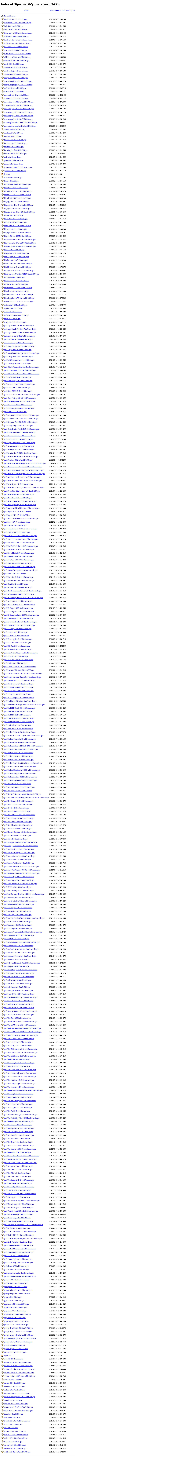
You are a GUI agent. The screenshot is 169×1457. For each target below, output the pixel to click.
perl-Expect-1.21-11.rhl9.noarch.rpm (17, 532)
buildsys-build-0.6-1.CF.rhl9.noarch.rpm (18, 40)
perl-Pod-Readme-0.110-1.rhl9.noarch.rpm (19, 904)
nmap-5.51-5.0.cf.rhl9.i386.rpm (15, 322)
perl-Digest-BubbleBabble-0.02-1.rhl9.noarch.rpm (21, 508)
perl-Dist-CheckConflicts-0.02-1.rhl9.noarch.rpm (21, 518)
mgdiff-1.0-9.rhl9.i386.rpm (13, 308)
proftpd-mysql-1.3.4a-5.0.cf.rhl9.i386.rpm (18, 1335)
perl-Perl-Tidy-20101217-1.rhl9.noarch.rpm (19, 880)
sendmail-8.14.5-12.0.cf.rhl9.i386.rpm (17, 1362)
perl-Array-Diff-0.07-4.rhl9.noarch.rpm (17, 350)
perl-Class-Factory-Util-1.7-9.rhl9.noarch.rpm (20, 398)
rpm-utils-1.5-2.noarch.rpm (13, 1359)
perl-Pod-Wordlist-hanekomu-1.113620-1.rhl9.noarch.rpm (24, 918)
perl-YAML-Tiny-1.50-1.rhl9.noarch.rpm (18, 1263)
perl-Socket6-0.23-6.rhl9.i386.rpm (16, 959)
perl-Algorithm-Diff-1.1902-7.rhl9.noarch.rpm (20, 329)
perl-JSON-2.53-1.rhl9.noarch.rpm (16, 656)
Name (26, 10)
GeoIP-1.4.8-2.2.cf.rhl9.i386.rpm (15, 19)
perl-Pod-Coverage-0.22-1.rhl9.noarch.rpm (19, 890)
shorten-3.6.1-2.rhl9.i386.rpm (14, 1383)
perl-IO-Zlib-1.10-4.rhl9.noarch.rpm (16, 636)
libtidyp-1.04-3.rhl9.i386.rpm (14, 277)
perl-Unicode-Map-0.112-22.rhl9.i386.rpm (19, 1204)
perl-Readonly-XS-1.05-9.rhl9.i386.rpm (18, 928)
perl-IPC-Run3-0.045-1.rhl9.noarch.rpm (18, 649)
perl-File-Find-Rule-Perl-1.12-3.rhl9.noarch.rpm (21, 546)
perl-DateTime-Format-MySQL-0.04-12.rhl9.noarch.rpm (24, 470)
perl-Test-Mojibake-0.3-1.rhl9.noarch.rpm (18, 1094)
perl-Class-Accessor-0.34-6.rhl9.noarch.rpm (19, 384)
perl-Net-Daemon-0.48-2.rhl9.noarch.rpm (18, 801)
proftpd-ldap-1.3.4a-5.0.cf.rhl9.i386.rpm (18, 1331)
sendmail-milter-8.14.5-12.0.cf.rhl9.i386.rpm (19, 1376)
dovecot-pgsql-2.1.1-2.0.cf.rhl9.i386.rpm (18, 119)
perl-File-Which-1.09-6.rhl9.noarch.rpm (18, 563)
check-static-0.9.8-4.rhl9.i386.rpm (16, 74)
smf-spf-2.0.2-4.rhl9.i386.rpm (14, 1390)
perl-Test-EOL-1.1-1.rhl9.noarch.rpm (17, 1059)
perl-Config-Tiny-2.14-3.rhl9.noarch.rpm (18, 425)
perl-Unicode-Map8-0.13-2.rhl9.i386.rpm (18, 1207)
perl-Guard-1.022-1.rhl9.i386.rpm (16, 584)
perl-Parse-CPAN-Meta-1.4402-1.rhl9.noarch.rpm (21, 866)
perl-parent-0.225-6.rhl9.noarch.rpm (16, 1280)
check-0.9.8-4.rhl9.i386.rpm (14, 64)
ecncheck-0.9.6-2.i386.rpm (13, 133)
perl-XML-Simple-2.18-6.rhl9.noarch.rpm (18, 1252)
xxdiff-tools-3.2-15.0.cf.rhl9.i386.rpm (17, 1452)
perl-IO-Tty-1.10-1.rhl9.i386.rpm (15, 632)
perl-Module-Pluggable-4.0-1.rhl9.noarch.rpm (20, 773)
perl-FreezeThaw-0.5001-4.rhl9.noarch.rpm (19, 580)
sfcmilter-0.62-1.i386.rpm (13, 1379)
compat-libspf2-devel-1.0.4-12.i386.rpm (18, 81)
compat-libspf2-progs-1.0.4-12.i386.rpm (18, 85)
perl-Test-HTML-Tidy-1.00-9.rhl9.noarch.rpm (20, 1073)
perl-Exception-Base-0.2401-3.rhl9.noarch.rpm (20, 529)
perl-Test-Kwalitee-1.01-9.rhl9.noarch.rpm (19, 1080)
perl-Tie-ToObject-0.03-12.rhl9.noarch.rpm (19, 1187)
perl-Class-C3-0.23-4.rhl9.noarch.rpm (17, 388)
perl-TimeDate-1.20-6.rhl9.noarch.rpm (17, 1190)
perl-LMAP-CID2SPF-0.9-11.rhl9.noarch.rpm (20, 667)
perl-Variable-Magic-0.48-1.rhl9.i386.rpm (18, 1221)
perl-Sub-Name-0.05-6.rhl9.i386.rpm (17, 987)
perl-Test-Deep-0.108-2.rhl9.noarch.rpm (18, 1042)
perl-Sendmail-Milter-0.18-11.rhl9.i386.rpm (19, 952)
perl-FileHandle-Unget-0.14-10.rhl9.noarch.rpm (20, 570)
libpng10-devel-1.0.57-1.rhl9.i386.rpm (17, 233)
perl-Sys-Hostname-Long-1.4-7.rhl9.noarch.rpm (20, 997)
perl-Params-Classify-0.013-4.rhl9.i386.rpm (19, 853)
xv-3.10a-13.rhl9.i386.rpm (13, 1441)
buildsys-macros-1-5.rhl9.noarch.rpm (17, 43)
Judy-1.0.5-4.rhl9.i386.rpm (13, 26)
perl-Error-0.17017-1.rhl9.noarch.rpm (17, 522)
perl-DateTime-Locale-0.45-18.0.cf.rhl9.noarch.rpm (22, 477)
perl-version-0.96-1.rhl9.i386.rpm (15, 1283)
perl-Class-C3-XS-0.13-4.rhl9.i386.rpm (17, 391)
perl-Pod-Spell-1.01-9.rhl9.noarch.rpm (17, 911)
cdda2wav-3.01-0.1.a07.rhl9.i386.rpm (17, 57)
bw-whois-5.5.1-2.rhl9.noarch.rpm (16, 47)
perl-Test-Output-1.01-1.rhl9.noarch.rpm (18, 1108)
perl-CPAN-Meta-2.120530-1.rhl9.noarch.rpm (20, 370)
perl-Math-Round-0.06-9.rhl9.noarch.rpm (18, 729)
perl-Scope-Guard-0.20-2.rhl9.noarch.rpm (18, 946)
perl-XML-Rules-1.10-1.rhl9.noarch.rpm (18, 1242)
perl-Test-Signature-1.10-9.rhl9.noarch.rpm (19, 1128)
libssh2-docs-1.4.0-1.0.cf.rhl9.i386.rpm (17, 267)
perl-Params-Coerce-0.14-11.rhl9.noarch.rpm (19, 856)
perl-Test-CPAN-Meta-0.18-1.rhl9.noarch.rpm (20, 1025)
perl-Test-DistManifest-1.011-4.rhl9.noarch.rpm (20, 1052)
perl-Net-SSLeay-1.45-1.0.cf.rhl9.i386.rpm (19, 818)
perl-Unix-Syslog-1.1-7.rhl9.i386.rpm (17, 1218)
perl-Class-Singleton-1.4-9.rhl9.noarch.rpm (19, 408)
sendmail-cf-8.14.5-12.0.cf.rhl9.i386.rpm (18, 1366)
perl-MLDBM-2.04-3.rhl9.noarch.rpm (17, 694)
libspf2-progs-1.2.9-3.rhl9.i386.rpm (16, 257)
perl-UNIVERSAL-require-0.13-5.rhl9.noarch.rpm (21, 1201)
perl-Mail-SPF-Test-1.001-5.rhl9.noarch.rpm (19, 708)
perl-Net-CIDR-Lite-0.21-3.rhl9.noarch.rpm (19, 787)
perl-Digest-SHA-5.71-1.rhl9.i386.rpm (17, 515)
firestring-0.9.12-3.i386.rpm (14, 147)
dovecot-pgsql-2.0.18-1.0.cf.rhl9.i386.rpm (18, 116)
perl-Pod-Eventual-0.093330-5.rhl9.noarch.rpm (20, 901)
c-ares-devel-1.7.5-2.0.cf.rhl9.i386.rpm (17, 54)
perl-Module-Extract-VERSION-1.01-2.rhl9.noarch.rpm (23, 746)
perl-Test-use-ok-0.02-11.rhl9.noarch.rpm (18, 1166)
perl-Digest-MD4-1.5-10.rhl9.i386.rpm (17, 512)
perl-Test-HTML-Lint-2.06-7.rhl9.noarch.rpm (20, 1070)
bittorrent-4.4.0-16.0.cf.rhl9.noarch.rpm (18, 33)
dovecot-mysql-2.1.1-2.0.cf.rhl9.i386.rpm (18, 112)
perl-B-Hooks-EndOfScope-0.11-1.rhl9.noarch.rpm (22, 353)
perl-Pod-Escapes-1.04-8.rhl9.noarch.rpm (18, 897)
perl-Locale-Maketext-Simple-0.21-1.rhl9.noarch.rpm (22, 677)
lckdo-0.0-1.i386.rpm (11, 181)
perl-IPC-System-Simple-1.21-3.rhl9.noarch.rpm (21, 653)
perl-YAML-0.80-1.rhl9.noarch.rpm (16, 1256)
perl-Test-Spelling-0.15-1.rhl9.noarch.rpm (18, 1132)
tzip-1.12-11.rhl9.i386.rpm (13, 1424)
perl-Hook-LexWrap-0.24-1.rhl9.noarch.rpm (19, 605)
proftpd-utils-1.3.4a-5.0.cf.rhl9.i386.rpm (18, 1342)
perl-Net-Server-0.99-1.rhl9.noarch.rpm (18, 822)
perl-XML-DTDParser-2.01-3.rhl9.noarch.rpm (20, 1232)
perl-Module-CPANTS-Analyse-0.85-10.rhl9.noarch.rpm (24, 735)
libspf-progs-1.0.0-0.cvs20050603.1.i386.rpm (20, 246)
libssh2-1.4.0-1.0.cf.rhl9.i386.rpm (15, 260)
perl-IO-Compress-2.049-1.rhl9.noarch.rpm (19, 611)
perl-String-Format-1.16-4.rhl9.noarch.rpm (19, 973)
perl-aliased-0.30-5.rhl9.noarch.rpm (16, 1266)
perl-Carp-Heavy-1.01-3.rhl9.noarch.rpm (18, 381)
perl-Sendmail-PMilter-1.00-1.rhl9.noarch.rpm (20, 956)
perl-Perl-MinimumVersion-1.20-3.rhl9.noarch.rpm (22, 873)
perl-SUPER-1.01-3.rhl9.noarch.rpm (16, 939)
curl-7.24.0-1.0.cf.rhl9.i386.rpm (15, 88)
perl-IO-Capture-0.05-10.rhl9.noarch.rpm (18, 608)
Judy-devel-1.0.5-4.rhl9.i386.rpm (15, 29)
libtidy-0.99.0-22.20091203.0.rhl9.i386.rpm (19, 270)
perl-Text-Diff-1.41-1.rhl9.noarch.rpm (17, 1173)
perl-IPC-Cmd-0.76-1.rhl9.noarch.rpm (17, 642)
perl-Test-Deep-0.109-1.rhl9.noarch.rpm (18, 1046)
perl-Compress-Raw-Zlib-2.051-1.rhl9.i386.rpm (20, 422)
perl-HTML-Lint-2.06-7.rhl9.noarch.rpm (18, 587)
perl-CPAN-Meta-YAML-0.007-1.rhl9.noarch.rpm (21, 374)
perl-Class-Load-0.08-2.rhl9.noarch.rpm (18, 405)
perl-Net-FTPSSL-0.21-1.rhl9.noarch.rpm (18, 804)
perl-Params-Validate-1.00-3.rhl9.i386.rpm (19, 863)
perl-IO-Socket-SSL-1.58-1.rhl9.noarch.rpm (19, 625)
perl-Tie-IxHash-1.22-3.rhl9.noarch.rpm (18, 1183)
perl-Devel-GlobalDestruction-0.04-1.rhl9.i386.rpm (22, 491)
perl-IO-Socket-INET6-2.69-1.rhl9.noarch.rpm (20, 622)
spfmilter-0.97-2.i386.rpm (13, 1400)
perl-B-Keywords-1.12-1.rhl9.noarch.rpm (18, 357)
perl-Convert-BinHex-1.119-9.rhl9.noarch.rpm (20, 432)
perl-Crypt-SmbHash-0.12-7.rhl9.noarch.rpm (19, 443)
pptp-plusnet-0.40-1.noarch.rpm (15, 1311)
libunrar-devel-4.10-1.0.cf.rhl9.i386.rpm (18, 288)
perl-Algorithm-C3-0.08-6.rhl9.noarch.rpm (19, 326)
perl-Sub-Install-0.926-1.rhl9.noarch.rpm (18, 984)
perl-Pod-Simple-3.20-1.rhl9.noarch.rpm (18, 908)
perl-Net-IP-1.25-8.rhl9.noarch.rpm (16, 808)
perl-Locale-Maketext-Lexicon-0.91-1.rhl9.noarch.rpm (23, 673)
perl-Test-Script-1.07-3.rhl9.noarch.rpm (18, 1125)
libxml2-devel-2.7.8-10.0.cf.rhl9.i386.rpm (18, 295)
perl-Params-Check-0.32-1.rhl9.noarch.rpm (19, 849)
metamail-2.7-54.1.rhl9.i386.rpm (15, 305)
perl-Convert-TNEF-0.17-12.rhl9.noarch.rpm (19, 436)
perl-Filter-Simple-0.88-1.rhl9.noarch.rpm (18, 577)
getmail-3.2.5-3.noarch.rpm (13, 160)
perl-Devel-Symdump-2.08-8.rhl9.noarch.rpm (20, 505)
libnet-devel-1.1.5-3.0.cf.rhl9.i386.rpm (17, 226)
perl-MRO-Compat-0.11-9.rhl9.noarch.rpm (19, 698)
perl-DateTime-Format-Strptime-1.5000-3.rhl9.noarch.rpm (24, 474)
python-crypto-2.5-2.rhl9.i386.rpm (16, 1349)
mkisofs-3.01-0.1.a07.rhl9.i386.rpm (16, 315)
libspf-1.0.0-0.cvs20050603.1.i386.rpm (17, 236)
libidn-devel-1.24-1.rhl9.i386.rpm (15, 219)
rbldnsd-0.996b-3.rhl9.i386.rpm (15, 1352)
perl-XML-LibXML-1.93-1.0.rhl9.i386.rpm (19, 1235)
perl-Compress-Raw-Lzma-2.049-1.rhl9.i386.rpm (21, 419)
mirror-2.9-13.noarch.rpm (13, 312)
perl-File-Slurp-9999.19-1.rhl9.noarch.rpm (19, 560)
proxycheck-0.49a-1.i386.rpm (14, 1345)
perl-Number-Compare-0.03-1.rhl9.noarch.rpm (20, 832)
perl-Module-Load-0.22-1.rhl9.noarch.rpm (19, 760)
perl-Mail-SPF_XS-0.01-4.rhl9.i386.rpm (18, 711)
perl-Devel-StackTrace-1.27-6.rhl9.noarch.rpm (20, 501)
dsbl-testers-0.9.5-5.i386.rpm (14, 129)
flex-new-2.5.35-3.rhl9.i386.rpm (15, 153)
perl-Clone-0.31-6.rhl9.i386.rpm (15, 412)
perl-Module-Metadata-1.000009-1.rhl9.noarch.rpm (22, 770)
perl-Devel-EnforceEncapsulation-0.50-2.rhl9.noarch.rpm (24, 487)
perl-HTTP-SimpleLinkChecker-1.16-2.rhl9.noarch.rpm (23, 598)
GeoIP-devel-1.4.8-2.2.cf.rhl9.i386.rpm (17, 23)
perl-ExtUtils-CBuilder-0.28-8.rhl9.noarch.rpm (20, 536)
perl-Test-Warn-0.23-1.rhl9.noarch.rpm (17, 1152)
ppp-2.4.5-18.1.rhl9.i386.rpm (14, 1300)
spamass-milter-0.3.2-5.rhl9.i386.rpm (17, 1393)
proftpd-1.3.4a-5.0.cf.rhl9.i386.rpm (16, 1325)
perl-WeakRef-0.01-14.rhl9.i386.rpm (17, 1228)
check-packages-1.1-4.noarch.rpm (16, 71)
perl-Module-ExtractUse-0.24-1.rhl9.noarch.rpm (21, 749)
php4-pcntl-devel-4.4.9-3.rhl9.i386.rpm (17, 1290)
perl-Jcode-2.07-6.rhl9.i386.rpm (15, 663)
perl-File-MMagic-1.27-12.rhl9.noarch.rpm (19, 553)
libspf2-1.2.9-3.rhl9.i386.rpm (14, 250)
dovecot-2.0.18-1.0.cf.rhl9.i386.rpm (16, 95)
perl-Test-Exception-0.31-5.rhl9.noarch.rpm (19, 1063)
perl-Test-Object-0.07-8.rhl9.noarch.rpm (18, 1104)
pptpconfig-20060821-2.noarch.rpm (16, 1321)
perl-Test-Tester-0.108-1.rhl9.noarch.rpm (18, 1142)
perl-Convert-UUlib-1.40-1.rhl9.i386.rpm (18, 439)
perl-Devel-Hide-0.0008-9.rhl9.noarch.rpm (19, 494)
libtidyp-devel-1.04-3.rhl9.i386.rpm (16, 281)
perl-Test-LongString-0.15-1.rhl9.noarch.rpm (19, 1083)
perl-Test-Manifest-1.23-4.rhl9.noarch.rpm (19, 1087)
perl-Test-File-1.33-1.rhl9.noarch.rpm (17, 1066)
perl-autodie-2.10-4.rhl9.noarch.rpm (16, 1269)
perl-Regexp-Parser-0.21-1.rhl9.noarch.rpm (19, 935)
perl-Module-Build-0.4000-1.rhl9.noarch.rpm (20, 732)
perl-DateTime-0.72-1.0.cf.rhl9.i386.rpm (18, 460)
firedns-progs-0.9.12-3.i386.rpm (15, 143)
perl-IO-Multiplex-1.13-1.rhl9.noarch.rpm (18, 618)
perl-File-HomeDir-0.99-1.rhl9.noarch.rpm (19, 549)
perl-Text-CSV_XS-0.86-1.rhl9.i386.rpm (18, 1170)
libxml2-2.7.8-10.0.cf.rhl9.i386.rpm (16, 291)
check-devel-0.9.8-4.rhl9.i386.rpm (16, 67)
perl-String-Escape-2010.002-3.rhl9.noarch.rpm (20, 970)
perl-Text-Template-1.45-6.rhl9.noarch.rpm (19, 1180)
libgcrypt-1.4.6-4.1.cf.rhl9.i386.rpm (16, 201)
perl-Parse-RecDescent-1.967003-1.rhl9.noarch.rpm (22, 870)
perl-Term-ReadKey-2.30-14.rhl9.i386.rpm (19, 1008)
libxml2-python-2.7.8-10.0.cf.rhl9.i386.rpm (19, 298)
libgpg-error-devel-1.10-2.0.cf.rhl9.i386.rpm (19, 212)
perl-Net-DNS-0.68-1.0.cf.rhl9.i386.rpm (18, 791)
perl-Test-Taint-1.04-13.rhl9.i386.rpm (17, 1139)
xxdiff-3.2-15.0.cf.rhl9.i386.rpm (15, 1448)
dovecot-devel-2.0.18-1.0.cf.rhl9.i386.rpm (18, 102)
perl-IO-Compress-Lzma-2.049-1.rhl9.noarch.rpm (21, 615)
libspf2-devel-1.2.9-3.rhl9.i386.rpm (16, 253)
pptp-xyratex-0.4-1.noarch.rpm (15, 1318)
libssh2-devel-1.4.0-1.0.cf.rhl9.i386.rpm (18, 264)
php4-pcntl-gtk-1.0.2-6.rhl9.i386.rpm (17, 1294)
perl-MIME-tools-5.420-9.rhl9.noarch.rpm (19, 691)
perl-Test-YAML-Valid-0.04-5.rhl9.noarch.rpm (20, 1163)
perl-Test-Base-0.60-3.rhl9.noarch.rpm (17, 1018)
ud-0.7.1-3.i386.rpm (11, 1428)
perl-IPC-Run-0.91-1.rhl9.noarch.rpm (17, 646)
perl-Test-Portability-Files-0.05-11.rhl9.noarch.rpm (21, 1118)
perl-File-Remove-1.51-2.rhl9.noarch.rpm (18, 556)
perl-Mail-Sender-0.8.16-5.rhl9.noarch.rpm (19, 718)
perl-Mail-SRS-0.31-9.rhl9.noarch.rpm (17, 715)
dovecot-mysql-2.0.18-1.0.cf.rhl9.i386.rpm (19, 109)
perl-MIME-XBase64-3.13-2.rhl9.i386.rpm (19, 687)
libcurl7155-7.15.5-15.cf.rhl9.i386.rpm (17, 198)
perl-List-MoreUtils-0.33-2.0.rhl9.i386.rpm (19, 670)
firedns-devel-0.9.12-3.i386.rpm (15, 140)
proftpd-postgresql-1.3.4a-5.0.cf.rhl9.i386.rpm (20, 1338)
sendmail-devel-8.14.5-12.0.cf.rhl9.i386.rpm (19, 1369)
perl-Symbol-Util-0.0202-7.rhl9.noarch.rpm (19, 994)
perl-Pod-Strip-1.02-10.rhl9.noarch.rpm (17, 915)
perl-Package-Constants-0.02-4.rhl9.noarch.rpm (20, 842)
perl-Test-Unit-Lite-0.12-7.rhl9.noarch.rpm (19, 1145)
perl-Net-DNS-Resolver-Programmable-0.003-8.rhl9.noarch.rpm (26, 797)
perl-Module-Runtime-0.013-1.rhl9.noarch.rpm (20, 777)
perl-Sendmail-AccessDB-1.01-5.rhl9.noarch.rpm (21, 949)
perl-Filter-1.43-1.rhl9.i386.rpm (15, 574)
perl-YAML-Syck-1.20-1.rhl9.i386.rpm (17, 1259)
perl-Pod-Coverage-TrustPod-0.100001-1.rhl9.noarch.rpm (24, 894)
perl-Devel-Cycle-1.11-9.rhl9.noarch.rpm (18, 484)
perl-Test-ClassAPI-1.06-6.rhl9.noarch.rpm (19, 1039)
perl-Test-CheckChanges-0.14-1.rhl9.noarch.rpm (21, 1035)
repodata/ (7, 1355)
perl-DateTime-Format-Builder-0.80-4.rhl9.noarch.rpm (23, 467)
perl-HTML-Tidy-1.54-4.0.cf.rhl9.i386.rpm (19, 594)
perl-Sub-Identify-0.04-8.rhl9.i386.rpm (17, 980)
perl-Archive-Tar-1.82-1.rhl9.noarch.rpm (18, 339)
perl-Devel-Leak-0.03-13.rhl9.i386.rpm (17, 498)
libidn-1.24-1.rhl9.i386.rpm (13, 215)
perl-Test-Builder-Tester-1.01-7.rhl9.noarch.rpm (20, 1021)
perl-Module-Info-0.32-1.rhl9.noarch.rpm (18, 756)
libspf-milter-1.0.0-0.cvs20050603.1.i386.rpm (20, 243)
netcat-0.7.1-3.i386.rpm (12, 319)
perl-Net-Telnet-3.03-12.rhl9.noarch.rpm (18, 825)
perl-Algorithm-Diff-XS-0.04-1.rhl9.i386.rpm (20, 332)
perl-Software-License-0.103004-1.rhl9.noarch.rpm (22, 963)
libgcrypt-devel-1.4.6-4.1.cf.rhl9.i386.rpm (18, 205)
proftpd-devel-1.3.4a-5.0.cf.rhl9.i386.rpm (18, 1328)
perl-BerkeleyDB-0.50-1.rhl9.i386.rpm (17, 363)
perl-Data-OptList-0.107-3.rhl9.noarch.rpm (19, 450)
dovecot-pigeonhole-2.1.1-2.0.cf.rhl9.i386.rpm (20, 126)
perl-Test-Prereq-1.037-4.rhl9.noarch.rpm (18, 1121)
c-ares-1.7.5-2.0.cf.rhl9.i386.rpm (15, 50)
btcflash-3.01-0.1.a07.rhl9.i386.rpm (16, 36)
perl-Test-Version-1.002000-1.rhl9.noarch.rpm (20, 1149)
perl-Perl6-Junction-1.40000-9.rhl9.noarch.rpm (20, 884)
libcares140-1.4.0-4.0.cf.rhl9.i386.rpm (17, 184)
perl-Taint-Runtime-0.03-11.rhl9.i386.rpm (18, 1001)
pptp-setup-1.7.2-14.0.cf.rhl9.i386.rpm (17, 1314)
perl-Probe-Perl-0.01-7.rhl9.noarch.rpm (17, 921)
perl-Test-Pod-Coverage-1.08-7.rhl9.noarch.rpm (20, 1114)
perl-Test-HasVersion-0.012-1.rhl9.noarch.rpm (20, 1077)
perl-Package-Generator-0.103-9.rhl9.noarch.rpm (21, 846)
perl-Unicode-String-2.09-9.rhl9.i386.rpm (18, 1214)
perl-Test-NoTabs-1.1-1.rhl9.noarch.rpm (18, 1097)
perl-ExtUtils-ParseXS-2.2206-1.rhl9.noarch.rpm (21, 539)
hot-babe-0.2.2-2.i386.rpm (13, 177)
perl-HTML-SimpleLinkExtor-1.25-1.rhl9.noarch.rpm (22, 591)
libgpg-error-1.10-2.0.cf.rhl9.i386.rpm (17, 208)
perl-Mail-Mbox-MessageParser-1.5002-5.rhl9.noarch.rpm (24, 704)
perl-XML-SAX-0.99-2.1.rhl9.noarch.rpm (18, 1245)
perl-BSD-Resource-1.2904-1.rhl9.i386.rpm (19, 360)
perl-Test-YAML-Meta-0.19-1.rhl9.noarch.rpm (20, 1159)
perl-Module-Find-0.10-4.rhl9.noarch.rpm (18, 753)
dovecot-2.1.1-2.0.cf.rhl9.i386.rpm (16, 98)
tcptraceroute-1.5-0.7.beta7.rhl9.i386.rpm (18, 1407)
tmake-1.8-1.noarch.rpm (12, 1417)
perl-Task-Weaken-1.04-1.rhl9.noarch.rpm (18, 1004)
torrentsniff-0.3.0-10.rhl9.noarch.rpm (17, 1421)
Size (64, 10)
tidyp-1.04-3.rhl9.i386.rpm (13, 1414)
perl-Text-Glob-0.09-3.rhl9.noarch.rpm (17, 1176)
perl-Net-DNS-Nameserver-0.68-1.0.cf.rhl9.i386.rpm (22, 794)
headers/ (7, 174)
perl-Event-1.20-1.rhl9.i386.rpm (15, 525)
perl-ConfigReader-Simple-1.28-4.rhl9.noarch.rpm (21, 429)
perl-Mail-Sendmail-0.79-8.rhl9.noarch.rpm (19, 722)
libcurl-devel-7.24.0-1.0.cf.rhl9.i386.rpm (18, 191)
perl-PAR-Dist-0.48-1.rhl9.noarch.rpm (17, 835)
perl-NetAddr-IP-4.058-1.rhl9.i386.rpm (17, 828)
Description (70, 10)
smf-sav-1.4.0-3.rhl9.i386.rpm (14, 1386)
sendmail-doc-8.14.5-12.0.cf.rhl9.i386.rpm (19, 1373)
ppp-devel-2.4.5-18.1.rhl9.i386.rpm (16, 1304)
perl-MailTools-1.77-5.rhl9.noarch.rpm (17, 725)
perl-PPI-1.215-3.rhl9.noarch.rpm (15, 839)
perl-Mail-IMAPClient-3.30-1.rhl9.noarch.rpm (20, 701)
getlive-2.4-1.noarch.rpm (12, 157)
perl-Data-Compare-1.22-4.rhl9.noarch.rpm (19, 446)
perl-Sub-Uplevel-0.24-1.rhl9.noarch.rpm (18, 990)
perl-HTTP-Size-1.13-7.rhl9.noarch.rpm (18, 601)
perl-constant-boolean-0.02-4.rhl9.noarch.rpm (20, 1276)
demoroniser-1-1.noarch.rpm (14, 91)
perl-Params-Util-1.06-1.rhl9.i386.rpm (17, 859)
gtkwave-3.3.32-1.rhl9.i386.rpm (15, 171)
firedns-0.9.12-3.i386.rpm (13, 136)
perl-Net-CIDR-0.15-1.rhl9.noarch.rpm (17, 784)
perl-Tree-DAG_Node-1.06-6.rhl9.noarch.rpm (20, 1194)
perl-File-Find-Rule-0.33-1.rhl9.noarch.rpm (19, 543)
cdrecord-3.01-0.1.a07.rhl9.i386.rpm (16, 60)
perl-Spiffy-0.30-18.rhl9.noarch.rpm (16, 966)
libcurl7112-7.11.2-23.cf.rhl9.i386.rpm (17, 195)
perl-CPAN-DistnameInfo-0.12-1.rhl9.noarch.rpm (21, 367)
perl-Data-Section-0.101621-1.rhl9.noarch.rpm (20, 453)
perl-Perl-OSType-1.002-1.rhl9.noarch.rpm (19, 877)
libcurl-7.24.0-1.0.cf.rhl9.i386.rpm (16, 188)
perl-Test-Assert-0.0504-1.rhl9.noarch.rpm (19, 1015)
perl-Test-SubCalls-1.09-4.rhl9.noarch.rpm (19, 1135)
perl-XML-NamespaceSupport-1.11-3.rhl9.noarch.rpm (23, 1238)
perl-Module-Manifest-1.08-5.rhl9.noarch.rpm (20, 766)
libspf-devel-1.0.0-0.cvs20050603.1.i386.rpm (20, 239)
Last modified (55, 10)
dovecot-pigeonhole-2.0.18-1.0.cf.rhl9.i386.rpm (20, 122)
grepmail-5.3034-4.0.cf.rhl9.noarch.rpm (18, 167)
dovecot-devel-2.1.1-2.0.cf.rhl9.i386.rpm (18, 105)
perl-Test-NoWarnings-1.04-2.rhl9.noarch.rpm (20, 1101)
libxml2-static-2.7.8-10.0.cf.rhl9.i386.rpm (18, 301)
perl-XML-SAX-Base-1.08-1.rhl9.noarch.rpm (20, 1249)
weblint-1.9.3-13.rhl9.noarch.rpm (15, 1438)
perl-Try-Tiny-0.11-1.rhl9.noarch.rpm (17, 1197)
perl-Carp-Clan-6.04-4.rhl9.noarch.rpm (17, 377)
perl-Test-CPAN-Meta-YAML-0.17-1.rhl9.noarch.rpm (22, 1032)
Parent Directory (10, 16)
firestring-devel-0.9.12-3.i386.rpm (16, 150)
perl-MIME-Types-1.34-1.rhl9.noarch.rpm (18, 684)
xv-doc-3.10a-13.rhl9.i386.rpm (15, 1445)
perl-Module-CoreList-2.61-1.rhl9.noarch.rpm (20, 742)
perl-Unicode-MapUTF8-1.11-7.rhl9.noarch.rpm (21, 1211)
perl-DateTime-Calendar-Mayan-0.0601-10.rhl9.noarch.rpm (25, 463)
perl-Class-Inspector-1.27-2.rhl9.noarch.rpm (19, 401)
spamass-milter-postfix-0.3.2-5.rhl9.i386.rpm (19, 1397)
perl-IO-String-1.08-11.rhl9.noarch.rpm (17, 629)
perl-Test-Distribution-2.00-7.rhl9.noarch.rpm (20, 1056)
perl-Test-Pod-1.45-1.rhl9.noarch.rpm (17, 1111)
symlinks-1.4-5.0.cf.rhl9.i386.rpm (16, 1404)
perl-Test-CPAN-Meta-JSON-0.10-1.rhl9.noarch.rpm (22, 1028)
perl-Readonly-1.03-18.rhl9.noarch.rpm (17, 925)
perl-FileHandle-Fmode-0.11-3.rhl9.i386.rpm (19, 567)
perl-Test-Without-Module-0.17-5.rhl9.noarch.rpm (21, 1156)
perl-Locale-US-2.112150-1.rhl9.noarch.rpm (19, 680)
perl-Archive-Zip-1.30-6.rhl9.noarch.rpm (18, 343)
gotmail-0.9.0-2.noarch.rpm (13, 164)
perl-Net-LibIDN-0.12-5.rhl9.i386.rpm (17, 811)
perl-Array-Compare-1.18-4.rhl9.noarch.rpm (19, 346)
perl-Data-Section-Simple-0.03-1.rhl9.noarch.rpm (21, 456)
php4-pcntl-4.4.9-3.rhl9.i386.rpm (15, 1287)
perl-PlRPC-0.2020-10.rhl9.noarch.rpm (17, 887)
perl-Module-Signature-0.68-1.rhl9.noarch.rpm (20, 780)
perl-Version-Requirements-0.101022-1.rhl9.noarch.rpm (23, 1225)
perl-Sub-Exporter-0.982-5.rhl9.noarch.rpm (19, 977)
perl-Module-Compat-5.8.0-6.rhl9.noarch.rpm (20, 739)
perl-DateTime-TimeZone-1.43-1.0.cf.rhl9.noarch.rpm (23, 481)
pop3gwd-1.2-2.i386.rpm (12, 1297)
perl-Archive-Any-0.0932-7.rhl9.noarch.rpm (19, 336)
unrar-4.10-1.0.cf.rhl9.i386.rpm (15, 1431)
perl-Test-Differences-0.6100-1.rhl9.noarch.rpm (20, 1049)
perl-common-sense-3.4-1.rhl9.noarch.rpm (19, 1273)
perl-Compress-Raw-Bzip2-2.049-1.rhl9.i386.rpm (21, 415)
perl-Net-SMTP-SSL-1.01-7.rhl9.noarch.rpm (19, 815)
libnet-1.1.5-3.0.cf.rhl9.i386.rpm (15, 222)
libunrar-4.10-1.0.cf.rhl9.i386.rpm (16, 284)
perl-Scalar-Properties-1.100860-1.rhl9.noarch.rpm (21, 942)
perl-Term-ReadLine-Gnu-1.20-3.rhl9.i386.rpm (20, 1011)
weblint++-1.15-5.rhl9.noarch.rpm (16, 1435)
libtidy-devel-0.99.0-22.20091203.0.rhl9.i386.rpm (21, 274)
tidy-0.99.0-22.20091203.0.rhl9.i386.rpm (18, 1410)
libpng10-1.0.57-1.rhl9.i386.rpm (15, 229)
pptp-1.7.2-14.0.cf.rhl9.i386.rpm (15, 1307)
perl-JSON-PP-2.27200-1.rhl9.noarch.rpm (18, 660)
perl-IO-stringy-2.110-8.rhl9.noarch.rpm (18, 639)
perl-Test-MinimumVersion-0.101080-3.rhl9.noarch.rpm (23, 1090)
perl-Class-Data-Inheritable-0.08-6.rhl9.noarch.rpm (22, 394)
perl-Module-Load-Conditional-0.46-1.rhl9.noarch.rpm (23, 763)
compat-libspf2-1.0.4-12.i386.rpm (16, 78)
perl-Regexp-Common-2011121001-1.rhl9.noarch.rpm (23, 932)
